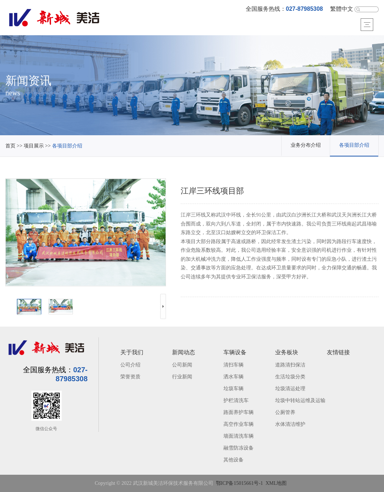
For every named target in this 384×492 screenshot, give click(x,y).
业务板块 (286, 353)
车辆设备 (234, 353)
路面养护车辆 (238, 412)
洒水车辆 (233, 377)
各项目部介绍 (67, 146)
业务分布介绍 (306, 145)
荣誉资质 (130, 377)
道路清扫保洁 (290, 365)
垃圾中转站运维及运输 (300, 401)
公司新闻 (182, 365)
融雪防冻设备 (238, 448)
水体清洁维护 (290, 424)
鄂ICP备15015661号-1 (239, 483)
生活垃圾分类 (290, 377)
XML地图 (276, 483)
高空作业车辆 (238, 424)
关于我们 (131, 353)
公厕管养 (285, 412)
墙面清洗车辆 (238, 436)
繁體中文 (341, 9)
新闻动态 (183, 353)
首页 (10, 146)
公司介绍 (130, 365)
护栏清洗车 (236, 401)
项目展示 (34, 146)
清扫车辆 (233, 365)
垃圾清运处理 (290, 389)
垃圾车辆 (233, 389)
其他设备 (233, 460)
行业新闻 (182, 377)
